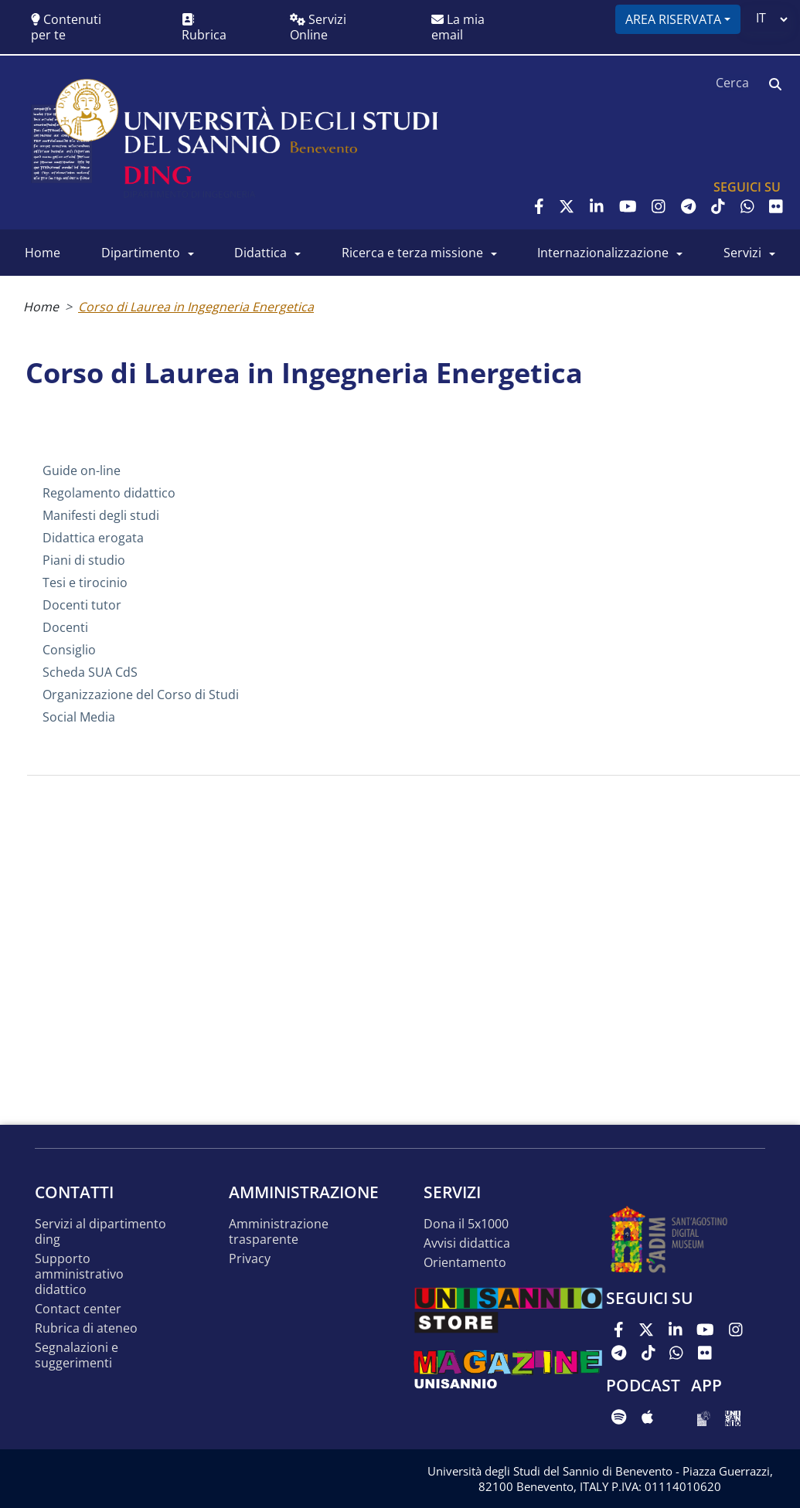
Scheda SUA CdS (90, 672)
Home (42, 252)
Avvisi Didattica (467, 1243)
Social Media (79, 716)
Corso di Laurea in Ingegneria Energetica (196, 306)
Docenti (65, 627)
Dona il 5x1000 (466, 1224)
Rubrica (204, 28)
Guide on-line (82, 470)
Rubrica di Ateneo (86, 1328)
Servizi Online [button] (318, 27)
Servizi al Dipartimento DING (100, 1232)
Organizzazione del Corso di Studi (141, 694)
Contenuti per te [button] (66, 27)
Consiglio (69, 649)
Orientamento (465, 1263)
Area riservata (673, 19)
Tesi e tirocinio (85, 582)
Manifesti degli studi (101, 515)
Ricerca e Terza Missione (412, 252)
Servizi (742, 252)
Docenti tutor (82, 604)
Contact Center (78, 1309)
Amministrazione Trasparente (279, 1232)
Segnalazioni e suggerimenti (76, 1355)
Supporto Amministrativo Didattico (79, 1274)
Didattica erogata (93, 537)
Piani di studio (84, 560)
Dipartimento (140, 252)
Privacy (250, 1259)
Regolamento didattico (109, 492)
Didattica (260, 252)
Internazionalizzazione (603, 252)
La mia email (458, 27)
